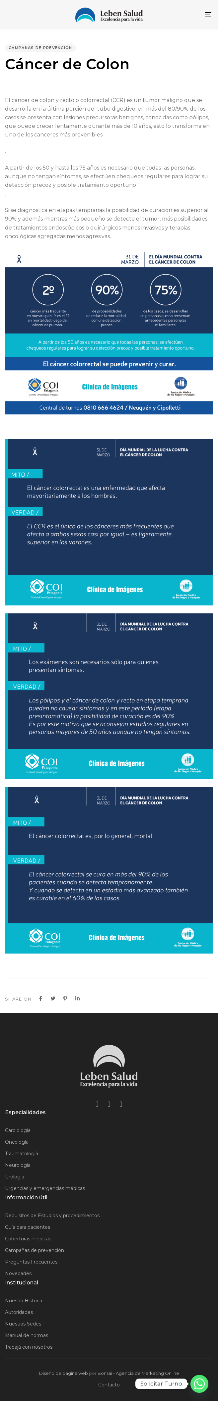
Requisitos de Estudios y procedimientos (52, 1216)
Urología (14, 1177)
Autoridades (19, 1312)
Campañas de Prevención (40, 47)
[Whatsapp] (199, 1384)
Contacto (109, 1385)
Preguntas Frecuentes (31, 1262)
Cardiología (18, 1130)
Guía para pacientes (27, 1227)
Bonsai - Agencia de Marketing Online (138, 1373)
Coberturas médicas (28, 1239)
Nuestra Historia (23, 1301)
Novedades (18, 1273)
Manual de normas (26, 1335)
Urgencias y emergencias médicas (45, 1188)
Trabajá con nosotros (28, 1347)
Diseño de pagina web (63, 1373)
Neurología (18, 1165)
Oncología (17, 1142)
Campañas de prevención (34, 1250)
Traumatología (21, 1154)
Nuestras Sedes (23, 1324)
